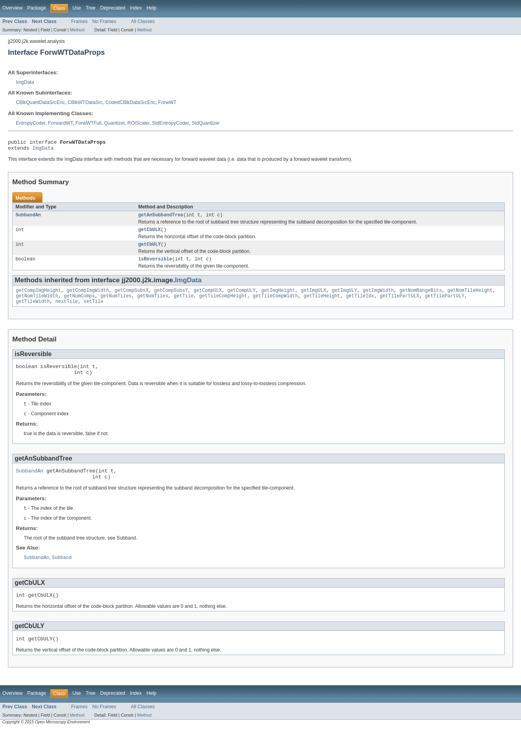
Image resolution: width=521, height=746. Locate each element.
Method (77, 29)
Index (136, 8)
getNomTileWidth (37, 303)
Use (76, 8)
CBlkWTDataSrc (84, 102)
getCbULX (149, 233)
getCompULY (241, 296)
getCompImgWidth (88, 296)
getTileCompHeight (223, 303)
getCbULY (149, 249)
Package (36, 8)
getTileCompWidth (275, 303)
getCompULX (208, 296)
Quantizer (114, 123)
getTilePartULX (399, 303)
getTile (184, 303)
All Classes (143, 21)
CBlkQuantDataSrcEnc (40, 102)
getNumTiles (115, 303)
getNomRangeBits (421, 296)
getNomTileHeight (469, 296)
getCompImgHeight (38, 296)
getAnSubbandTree (160, 218)
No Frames (104, 21)
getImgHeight (278, 296)
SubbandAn (28, 218)
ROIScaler (138, 123)
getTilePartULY (445, 303)
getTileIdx (360, 303)
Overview (12, 8)
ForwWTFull (88, 123)
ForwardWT (60, 123)
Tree (91, 8)
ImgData (25, 82)
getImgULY (344, 296)
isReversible (155, 264)
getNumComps (79, 303)
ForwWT (167, 102)
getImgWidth (378, 296)
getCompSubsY (171, 296)
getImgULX (313, 296)
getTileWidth (33, 309)
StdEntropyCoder (170, 123)
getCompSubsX (131, 296)
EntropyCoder (30, 123)
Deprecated (112, 8)
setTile (94, 309)
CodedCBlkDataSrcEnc (131, 102)
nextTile (67, 309)
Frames (79, 21)
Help (151, 8)
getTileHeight (322, 303)
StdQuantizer (206, 123)
